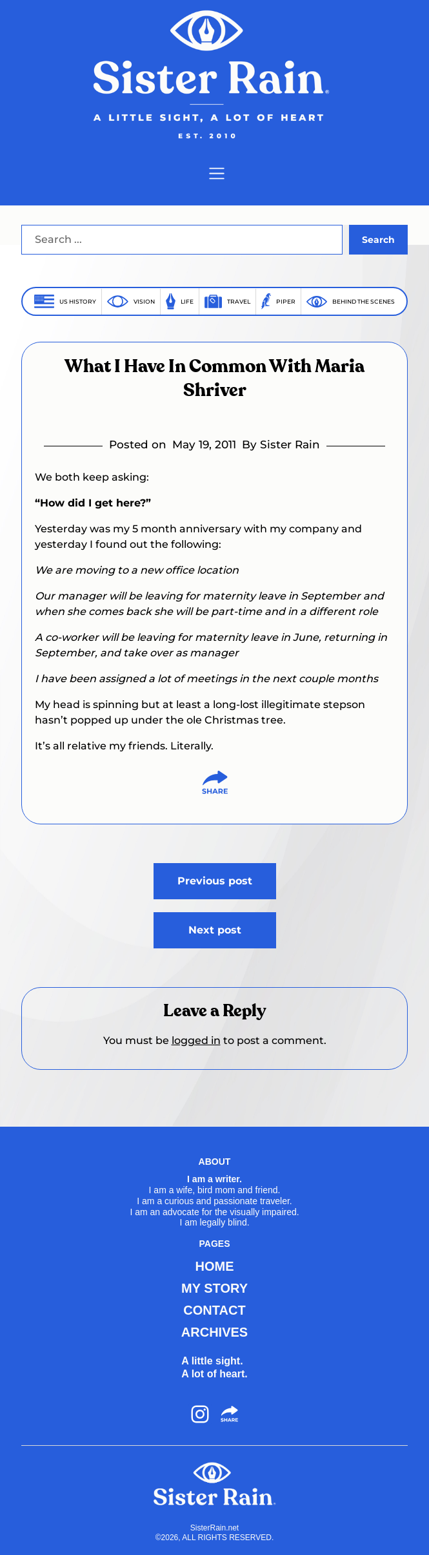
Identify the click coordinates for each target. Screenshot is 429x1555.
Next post (214, 930)
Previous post (214, 881)
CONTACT (214, 1310)
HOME (214, 1266)
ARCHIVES (214, 1332)
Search (378, 239)
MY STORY (214, 1288)
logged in (196, 1040)
